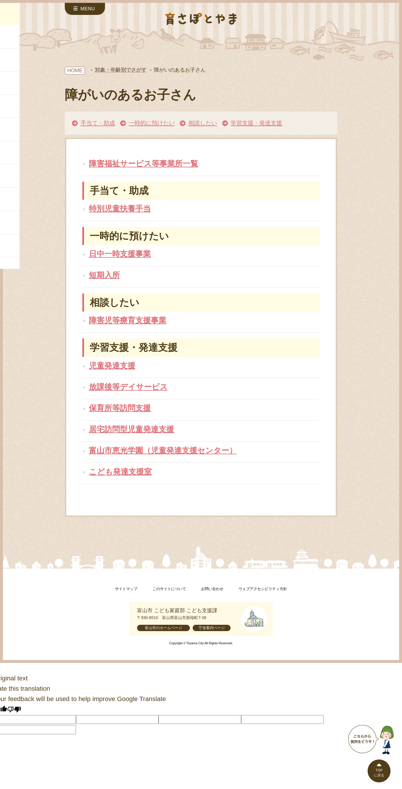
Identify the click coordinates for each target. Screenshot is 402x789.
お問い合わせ (212, 589)
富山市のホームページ (163, 628)
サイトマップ (126, 589)
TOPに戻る (379, 772)
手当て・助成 (98, 123)
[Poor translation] (14, 709)
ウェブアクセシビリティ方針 (263, 589)
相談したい (202, 123)
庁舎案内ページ (212, 628)
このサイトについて (169, 589)
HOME (75, 70)
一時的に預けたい (152, 123)
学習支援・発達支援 (256, 123)
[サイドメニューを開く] (85, 9)
